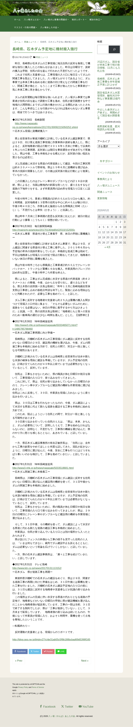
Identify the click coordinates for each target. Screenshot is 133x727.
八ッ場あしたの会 (48, 27)
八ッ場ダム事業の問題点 (55, 19)
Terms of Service (38, 687)
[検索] (114, 49)
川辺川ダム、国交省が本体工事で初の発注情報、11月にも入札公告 (108, 66)
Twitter (35, 651)
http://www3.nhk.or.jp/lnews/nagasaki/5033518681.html (43, 468)
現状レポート (78, 19)
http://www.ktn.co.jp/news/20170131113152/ (36, 568)
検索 (99, 41)
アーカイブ (103, 141)
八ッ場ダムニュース (108, 185)
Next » (84, 661)
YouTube (86, 706)
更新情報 (102, 198)
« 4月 (107, 247)
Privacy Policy (23, 687)
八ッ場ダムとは (31, 19)
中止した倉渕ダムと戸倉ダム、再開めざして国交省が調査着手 (108, 114)
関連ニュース (42, 57)
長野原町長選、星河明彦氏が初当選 (108, 128)
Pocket (49, 651)
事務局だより (104, 179)
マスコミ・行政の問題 (24, 27)
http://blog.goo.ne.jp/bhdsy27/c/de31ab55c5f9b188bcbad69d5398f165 (51, 639)
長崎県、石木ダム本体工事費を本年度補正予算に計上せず (108, 81)
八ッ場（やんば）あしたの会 (61, 716)
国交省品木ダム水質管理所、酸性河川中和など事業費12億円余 (108, 97)
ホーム (17, 19)
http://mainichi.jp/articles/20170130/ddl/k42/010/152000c (43, 230)
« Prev (18, 661)
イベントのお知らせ (108, 172)
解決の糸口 (95, 19)
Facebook (20, 651)
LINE (62, 651)
